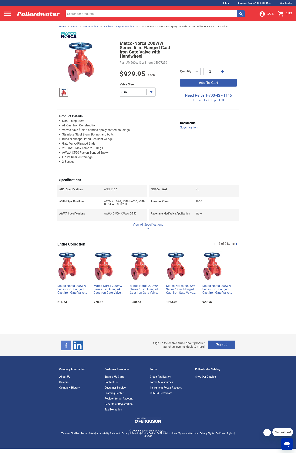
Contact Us (111, 382)
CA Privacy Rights (225, 433)
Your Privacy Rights (204, 433)
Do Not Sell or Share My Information (175, 433)
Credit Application (160, 376)
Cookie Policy (148, 433)
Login (266, 14)
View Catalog (286, 3)
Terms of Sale (88, 433)
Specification (188, 127)
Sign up (221, 344)
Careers (64, 382)
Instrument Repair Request (166, 387)
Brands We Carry (114, 376)
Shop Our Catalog (205, 376)
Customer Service (115, 387)
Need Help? (194, 95)
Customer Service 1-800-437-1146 (254, 3)
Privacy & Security (131, 433)
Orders (225, 3)
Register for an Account (119, 398)
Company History (69, 387)
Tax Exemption (113, 409)
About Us (64, 376)
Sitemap (148, 436)
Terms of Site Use (70, 433)
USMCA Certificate (161, 393)
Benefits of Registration (119, 404)
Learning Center (114, 393)
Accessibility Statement (108, 433)
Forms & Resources (161, 382)
